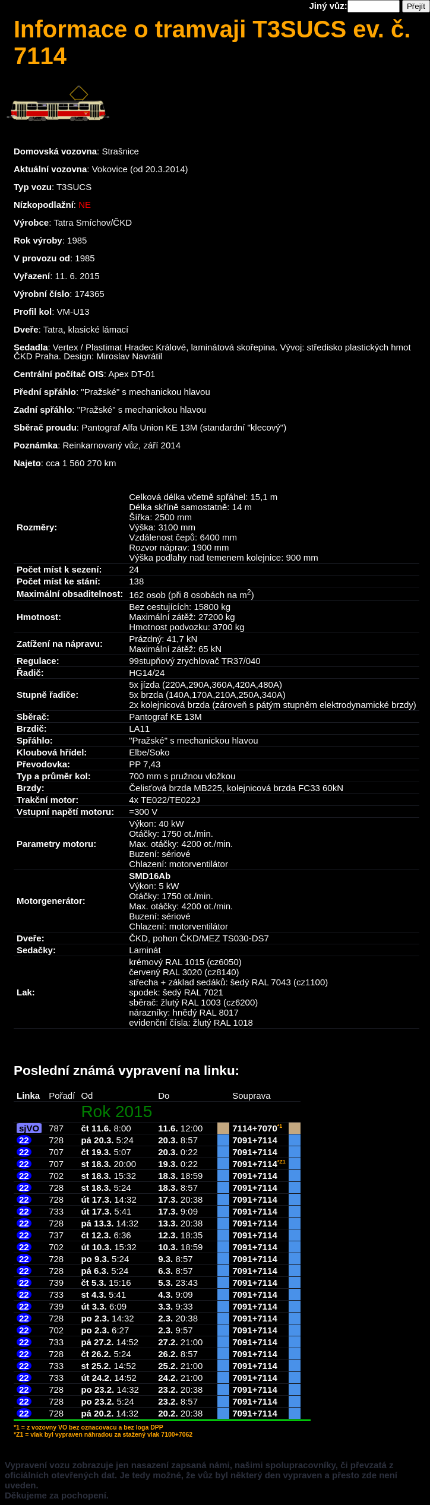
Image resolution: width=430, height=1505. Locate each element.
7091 (242, 1140)
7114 (242, 1128)
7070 (267, 1128)
